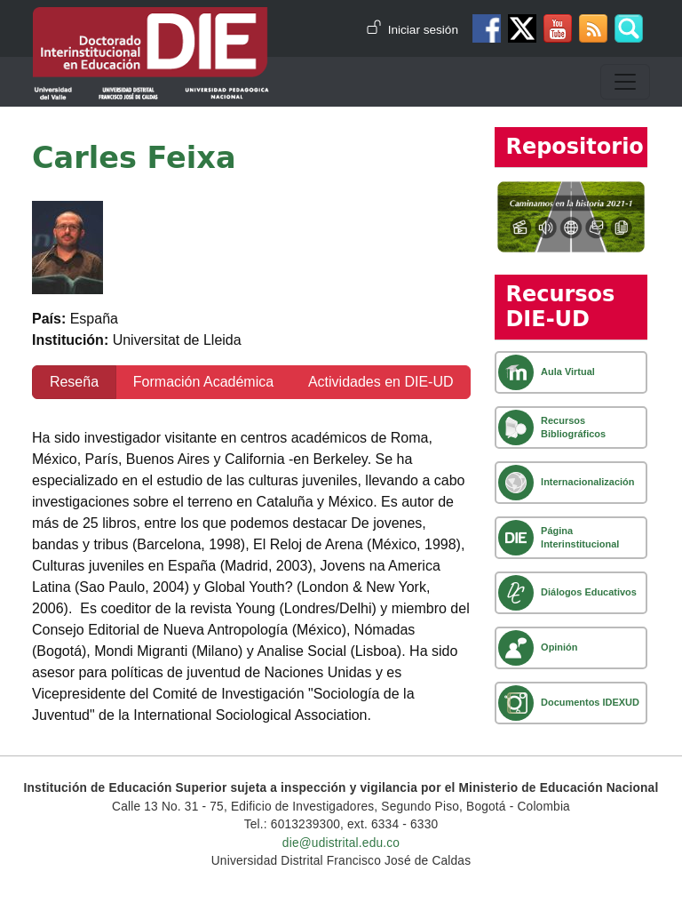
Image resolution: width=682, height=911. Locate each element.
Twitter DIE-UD (522, 28)
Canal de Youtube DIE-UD (557, 28)
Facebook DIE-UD (486, 28)
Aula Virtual (568, 371)
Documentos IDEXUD (590, 702)
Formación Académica (203, 381)
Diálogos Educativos (589, 592)
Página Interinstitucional (580, 537)
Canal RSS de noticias (593, 28)
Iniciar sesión (423, 29)
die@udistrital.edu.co (341, 843)
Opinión (559, 647)
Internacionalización (587, 481)
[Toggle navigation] (625, 82)
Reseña (74, 381)
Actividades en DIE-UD (381, 381)
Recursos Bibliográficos (573, 427)
